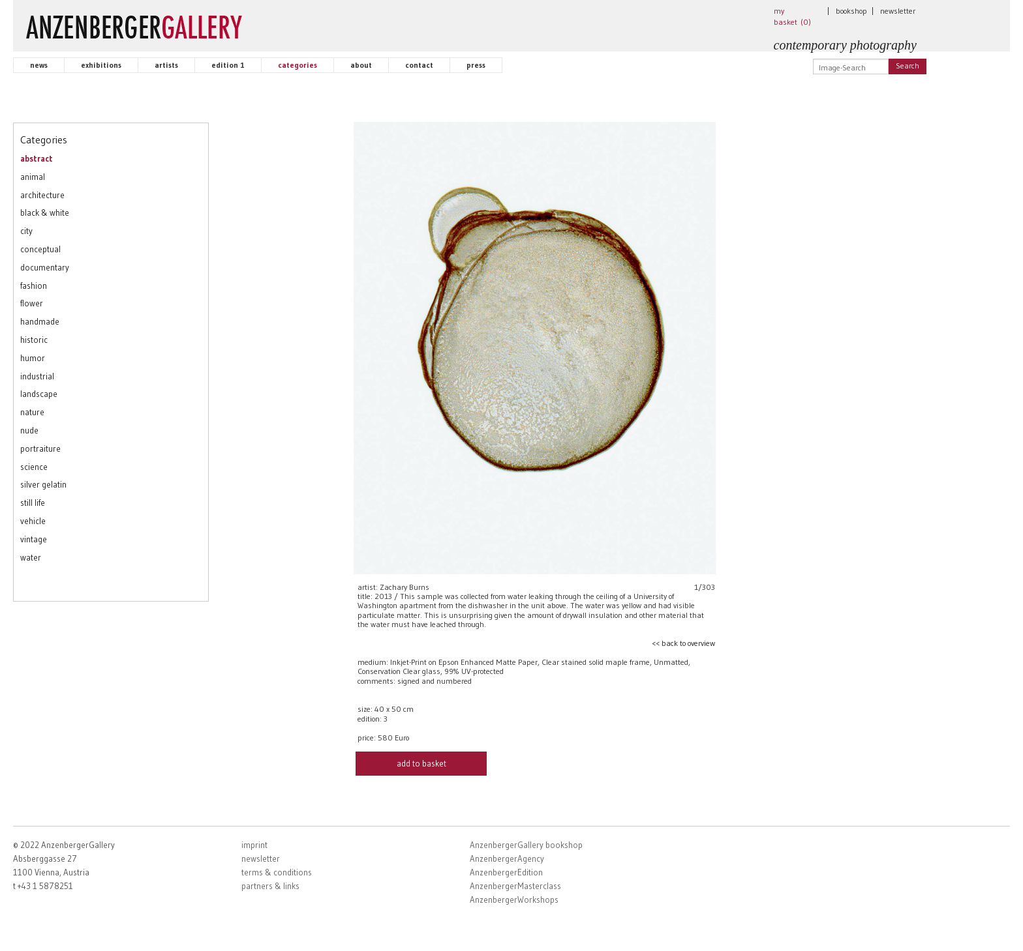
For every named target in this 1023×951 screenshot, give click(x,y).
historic (34, 339)
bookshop (851, 11)
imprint (254, 845)
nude (29, 430)
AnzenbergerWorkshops (514, 899)
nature (32, 412)
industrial (37, 376)
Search (907, 65)
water (30, 557)
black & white (44, 212)
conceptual (40, 249)
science (34, 466)
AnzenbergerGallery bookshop (526, 845)
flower (31, 303)
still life (32, 502)
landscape (38, 393)
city (26, 231)
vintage (33, 539)
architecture (42, 195)
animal (32, 176)
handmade (39, 321)
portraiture (40, 448)
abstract (36, 158)
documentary (44, 267)
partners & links (270, 886)
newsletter (897, 11)
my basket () (792, 16)
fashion (33, 285)
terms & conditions (276, 872)
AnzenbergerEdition (506, 872)
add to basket (421, 763)
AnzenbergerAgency (507, 858)
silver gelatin (43, 484)
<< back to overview (683, 643)
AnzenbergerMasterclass (515, 886)
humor (32, 358)
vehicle (33, 521)
